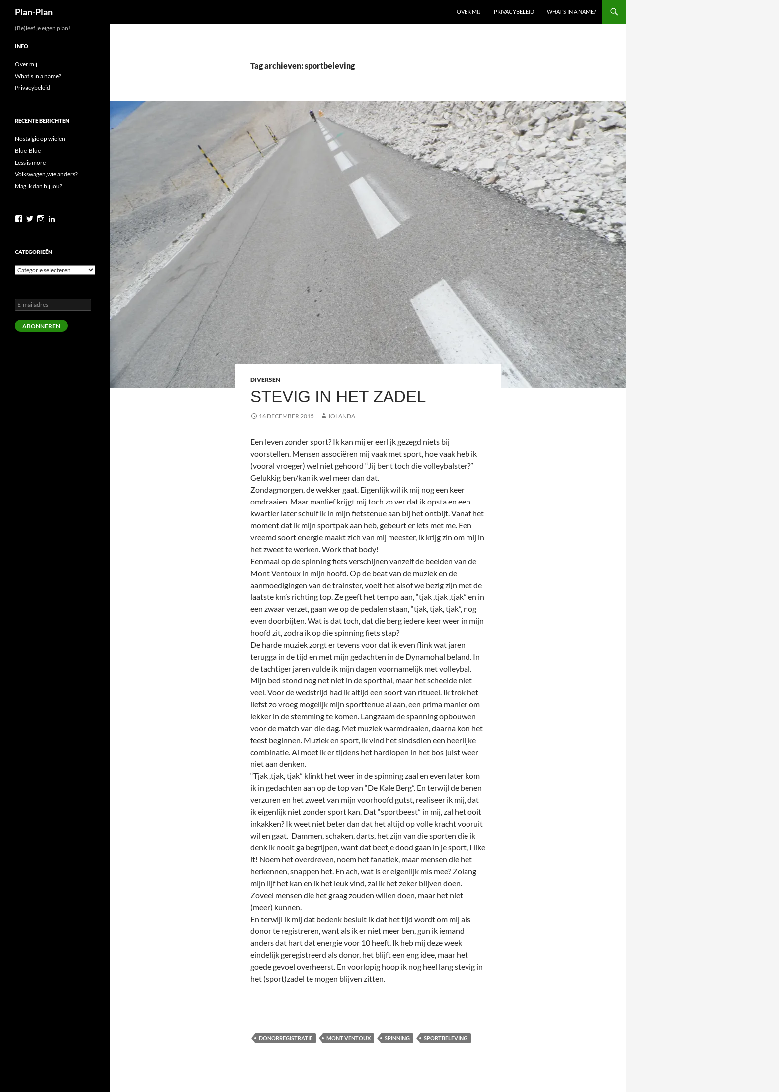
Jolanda (341, 416)
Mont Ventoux (348, 1038)
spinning (397, 1038)
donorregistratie (285, 1038)
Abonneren (41, 326)
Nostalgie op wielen (40, 138)
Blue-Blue (28, 150)
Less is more (30, 162)
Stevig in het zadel (338, 396)
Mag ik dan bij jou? (38, 186)
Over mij (469, 11)
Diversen (265, 379)
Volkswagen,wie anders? (46, 174)
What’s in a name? (571, 11)
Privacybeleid (514, 11)
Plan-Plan (34, 11)
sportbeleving (445, 1038)
